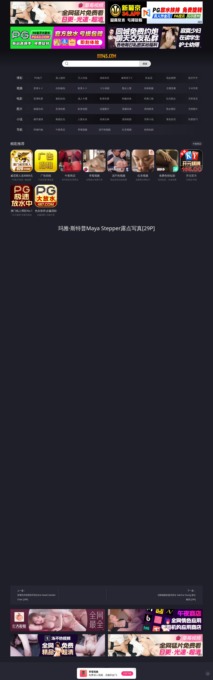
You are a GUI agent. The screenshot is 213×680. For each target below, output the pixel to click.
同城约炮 (38, 129)
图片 (19, 109)
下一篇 (176, 595)
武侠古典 (104, 119)
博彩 (19, 78)
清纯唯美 (149, 109)
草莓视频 (82, 129)
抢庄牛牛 (193, 77)
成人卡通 (82, 98)
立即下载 (127, 673)
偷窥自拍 (38, 109)
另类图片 (193, 109)
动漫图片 (104, 109)
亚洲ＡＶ (38, 88)
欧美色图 (82, 109)
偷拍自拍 (60, 98)
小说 (19, 119)
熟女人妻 (126, 88)
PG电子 (38, 77)
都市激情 (38, 119)
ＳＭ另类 (193, 88)
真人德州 (60, 77)
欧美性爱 (104, 98)
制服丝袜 (126, 98)
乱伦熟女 (171, 98)
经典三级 (149, 98)
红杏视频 (126, 129)
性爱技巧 (193, 119)
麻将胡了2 (126, 77)
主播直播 (171, 88)
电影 (19, 98)
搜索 (145, 63)
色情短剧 (149, 129)
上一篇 (36, 595)
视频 (19, 88)
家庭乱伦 (60, 119)
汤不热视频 (104, 129)
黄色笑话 (171, 119)
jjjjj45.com (106, 56)
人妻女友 (82, 119)
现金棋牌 (171, 77)
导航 (19, 130)
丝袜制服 (149, 88)
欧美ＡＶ (82, 88)
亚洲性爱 (38, 98)
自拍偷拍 (60, 88)
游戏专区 (104, 77)
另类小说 (149, 119)
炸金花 (148, 77)
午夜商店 (60, 129)
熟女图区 (171, 109)
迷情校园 (126, 119)
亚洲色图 (60, 109)
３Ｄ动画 (104, 88)
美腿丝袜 (126, 109)
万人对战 (82, 77)
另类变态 (193, 98)
